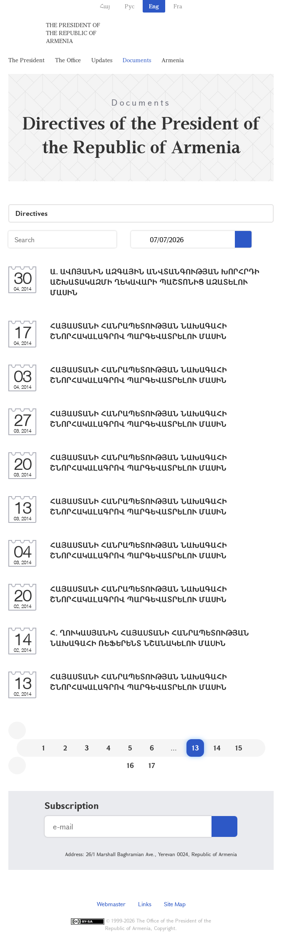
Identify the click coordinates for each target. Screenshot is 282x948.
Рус (129, 6)
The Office (68, 60)
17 (152, 765)
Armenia (172, 60)
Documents (137, 60)
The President (26, 60)
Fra (178, 6)
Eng (154, 6)
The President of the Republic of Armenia (73, 33)
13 (195, 747)
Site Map (175, 904)
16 (130, 765)
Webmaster (111, 904)
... (140, 239)
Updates (101, 60)
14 (217, 747)
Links (144, 904)
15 (238, 747)
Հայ (105, 6)
